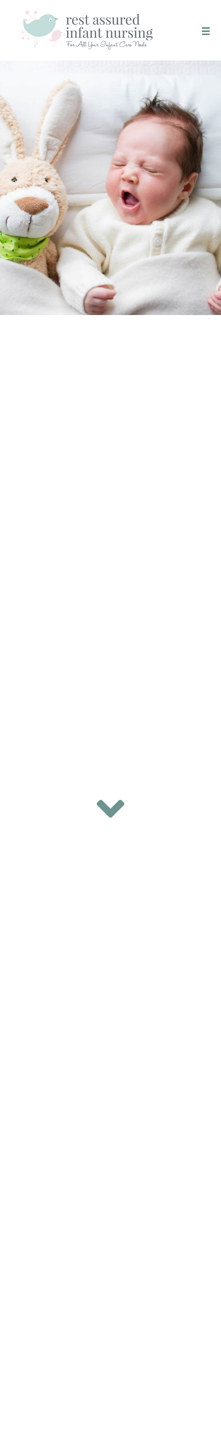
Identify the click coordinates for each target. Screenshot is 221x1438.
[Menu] (206, 31)
